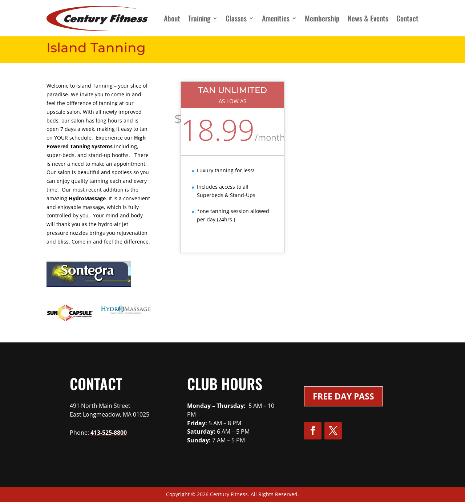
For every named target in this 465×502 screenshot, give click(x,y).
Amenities (276, 18)
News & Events (368, 18)
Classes (236, 18)
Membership (322, 18)
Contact (407, 18)
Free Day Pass (343, 396)
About (172, 18)
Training (199, 18)
